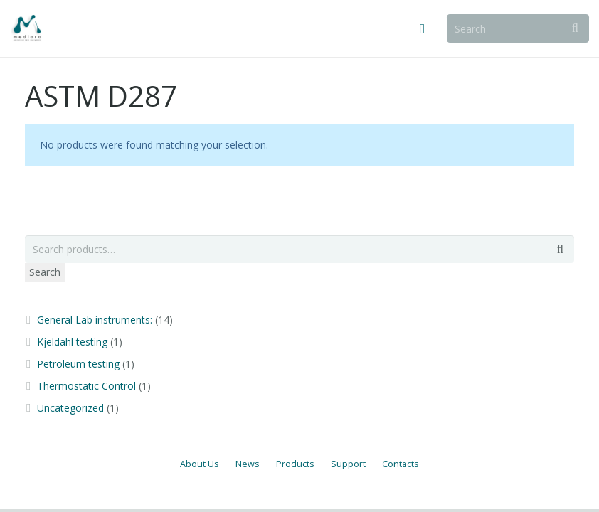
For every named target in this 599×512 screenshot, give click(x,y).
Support (348, 464)
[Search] (518, 28)
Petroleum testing (78, 363)
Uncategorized (70, 408)
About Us (199, 464)
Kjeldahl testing (72, 341)
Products (295, 464)
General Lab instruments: (94, 319)
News (247, 464)
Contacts (400, 464)
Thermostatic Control (86, 386)
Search (44, 272)
